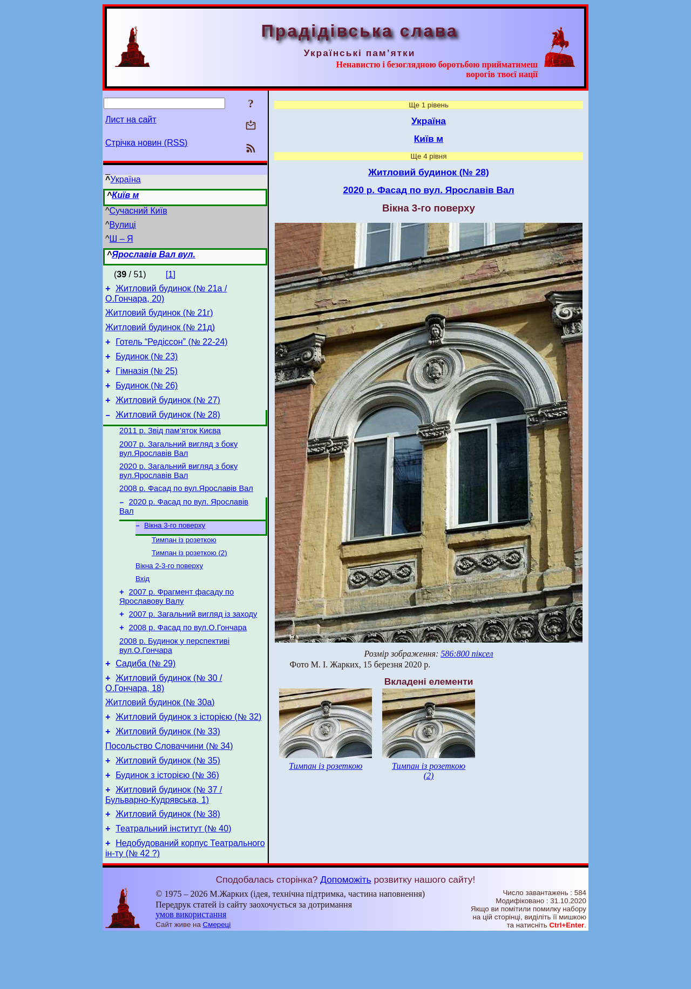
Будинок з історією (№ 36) (167, 822)
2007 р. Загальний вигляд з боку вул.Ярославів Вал (178, 466)
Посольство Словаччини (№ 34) (169, 790)
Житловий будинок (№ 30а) (160, 741)
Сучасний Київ (138, 210)
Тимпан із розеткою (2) (189, 579)
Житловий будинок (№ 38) (168, 864)
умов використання (190, 968)
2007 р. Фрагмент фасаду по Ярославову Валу (176, 626)
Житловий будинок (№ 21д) (160, 332)
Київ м (125, 195)
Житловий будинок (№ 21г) (159, 315)
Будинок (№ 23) (147, 364)
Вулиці (123, 224)
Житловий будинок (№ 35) (168, 806)
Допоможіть (345, 933)
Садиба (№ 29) (145, 699)
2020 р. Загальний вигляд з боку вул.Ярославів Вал (178, 490)
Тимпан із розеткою (184, 565)
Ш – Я (121, 238)
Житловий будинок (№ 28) (168, 429)
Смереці (217, 978)
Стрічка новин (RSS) (146, 142)
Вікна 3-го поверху (174, 549)
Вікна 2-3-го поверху (169, 593)
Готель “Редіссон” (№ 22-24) (171, 348)
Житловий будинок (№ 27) (168, 413)
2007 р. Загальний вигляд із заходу (193, 645)
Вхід (143, 607)
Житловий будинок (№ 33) (168, 774)
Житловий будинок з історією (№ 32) (188, 757)
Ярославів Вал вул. (153, 254)
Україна (125, 179)
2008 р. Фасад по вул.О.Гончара (188, 660)
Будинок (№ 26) (147, 396)
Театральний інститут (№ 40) (173, 880)
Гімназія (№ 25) (147, 380)
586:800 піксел (467, 653)
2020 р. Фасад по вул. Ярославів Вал (428, 190)
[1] (170, 274)
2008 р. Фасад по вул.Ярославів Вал (186, 509)
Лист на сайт (131, 119)
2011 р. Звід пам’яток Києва (170, 446)
